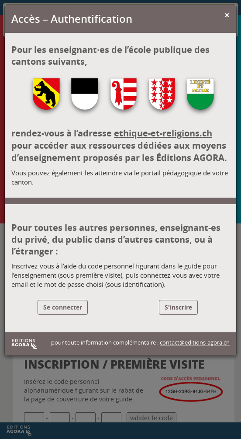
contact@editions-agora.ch (195, 342)
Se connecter (62, 307)
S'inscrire (178, 307)
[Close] (227, 15)
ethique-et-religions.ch (163, 133)
